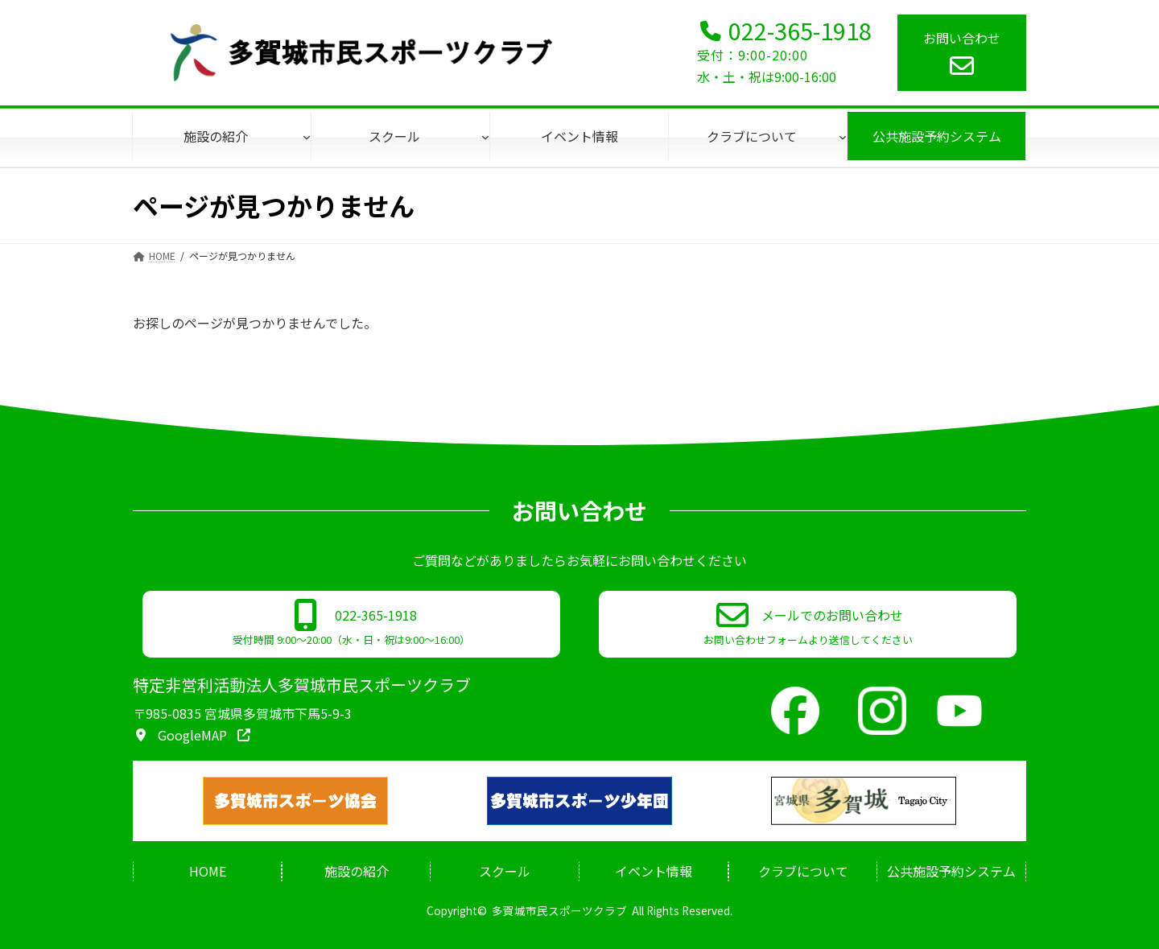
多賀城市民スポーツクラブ (559, 910)
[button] (351, 624)
